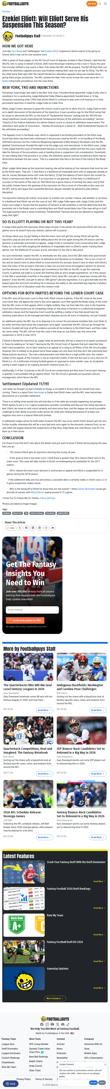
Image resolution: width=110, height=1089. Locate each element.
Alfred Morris (37, 492)
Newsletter (62, 1057)
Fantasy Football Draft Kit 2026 (65, 942)
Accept (93, 1082)
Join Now (92, 3)
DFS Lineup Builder (38, 1044)
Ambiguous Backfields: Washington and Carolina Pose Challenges (80, 687)
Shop (86, 1048)
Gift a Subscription (93, 1057)
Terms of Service (43, 1079)
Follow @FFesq (47, 498)
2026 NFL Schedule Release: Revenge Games (22, 814)
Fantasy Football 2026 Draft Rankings (69, 888)
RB (26, 513)
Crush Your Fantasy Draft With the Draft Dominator (76, 862)
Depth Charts (36, 1061)
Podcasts (61, 1053)
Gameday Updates (57, 968)
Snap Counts (35, 1066)
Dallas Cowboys (37, 513)
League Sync (8, 1044)
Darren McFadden (86, 489)
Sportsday (39, 392)
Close (102, 1082)
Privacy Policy (23, 1079)
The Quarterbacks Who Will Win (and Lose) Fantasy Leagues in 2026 (27, 687)
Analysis (6, 513)
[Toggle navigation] (105, 4)
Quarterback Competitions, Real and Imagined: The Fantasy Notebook (27, 750)
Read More (44, 710)
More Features (55, 998)
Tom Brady (16, 51)
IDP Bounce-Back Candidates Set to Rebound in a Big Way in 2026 (81, 750)
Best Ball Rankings (38, 1056)
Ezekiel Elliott (51, 51)
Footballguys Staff (27, 36)
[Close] (105, 1064)
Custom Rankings (11, 1057)
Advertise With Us (93, 1044)
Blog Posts (17, 513)
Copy (10, 528)
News (59, 1048)
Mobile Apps (90, 1053)
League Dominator (11, 1053)
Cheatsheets (8, 1062)
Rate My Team (55, 915)
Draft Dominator (10, 1048)
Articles (6, 11)
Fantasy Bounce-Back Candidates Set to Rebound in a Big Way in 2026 (81, 814)
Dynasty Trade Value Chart (40, 1050)
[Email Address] (32, 609)
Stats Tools (35, 1070)
